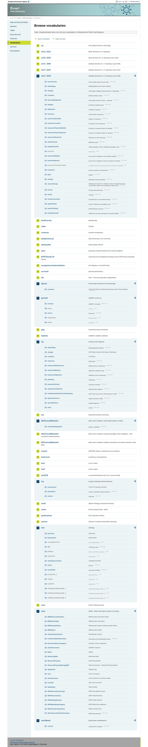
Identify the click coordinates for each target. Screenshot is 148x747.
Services (13, 47)
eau (49, 547)
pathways (51, 379)
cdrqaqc (50, 91)
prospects (51, 170)
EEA (19, 1)
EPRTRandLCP (47, 257)
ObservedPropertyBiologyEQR (58, 665)
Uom (49, 674)
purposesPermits (54, 384)
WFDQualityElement (55, 700)
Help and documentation (19, 22)
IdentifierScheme (53, 648)
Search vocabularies (44, 39)
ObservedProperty (54, 661)
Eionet (19, 18)
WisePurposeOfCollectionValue (58, 713)
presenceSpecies (54, 160)
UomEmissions (53, 678)
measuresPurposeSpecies (57, 132)
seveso (44, 522)
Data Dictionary (27, 18)
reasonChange (53, 184)
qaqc (49, 174)
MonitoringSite (53, 656)
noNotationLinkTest (54, 561)
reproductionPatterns (55, 389)
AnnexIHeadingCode (55, 426)
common (45, 233)
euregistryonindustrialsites (53, 265)
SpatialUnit (51, 669)
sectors (50, 496)
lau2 (43, 469)
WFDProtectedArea (54, 696)
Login (119, 1)
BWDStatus (52, 630)
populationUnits (53, 146)
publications (46, 516)
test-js (50, 565)
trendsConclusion (54, 199)
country (50, 726)
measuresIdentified (54, 118)
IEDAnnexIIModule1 (49, 421)
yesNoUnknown (53, 213)
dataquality (46, 245)
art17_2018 (46, 76)
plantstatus (51, 491)
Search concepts (60, 39)
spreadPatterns (53, 403)
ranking (50, 179)
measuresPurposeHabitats (57, 128)
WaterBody (51, 687)
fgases (44, 284)
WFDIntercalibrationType (56, 691)
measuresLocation (54, 123)
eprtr (43, 251)
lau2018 (44, 475)
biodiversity (46, 220)
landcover (45, 457)
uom (43, 605)
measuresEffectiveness (56, 365)
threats (50, 190)
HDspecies (51, 109)
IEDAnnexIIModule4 (49, 442)
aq (42, 46)
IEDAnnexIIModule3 (49, 434)
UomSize (51, 683)
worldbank (45, 720)
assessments (52, 82)
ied (42, 415)
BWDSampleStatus (54, 625)
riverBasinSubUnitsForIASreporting (60, 393)
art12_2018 (46, 58)
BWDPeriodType (53, 621)
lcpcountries (52, 487)
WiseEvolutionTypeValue (56, 709)
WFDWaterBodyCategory (56, 704)
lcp (42, 481)
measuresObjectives (55, 375)
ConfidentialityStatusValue (57, 639)
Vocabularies (15, 43)
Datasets (13, 26)
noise (43, 509)
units (49, 407)
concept (50, 304)
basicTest (51, 533)
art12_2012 (46, 52)
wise (43, 611)
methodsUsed (52, 142)
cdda (43, 226)
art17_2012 (46, 70)
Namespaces (15, 51)
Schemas (13, 38)
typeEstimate (52, 204)
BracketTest (52, 538)
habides (44, 336)
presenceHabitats (54, 156)
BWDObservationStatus (56, 617)
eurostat (44, 271)
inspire (44, 451)
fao (42, 278)
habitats (50, 105)
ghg (43, 330)
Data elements (15, 34)
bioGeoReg (51, 86)
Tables (12, 30)
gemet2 (44, 298)
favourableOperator (54, 100)
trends (50, 194)
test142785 (51, 570)
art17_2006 (46, 64)
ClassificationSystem (55, 634)
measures (51, 114)
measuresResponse (55, 137)
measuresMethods (54, 370)
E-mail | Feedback (16, 740)
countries (51, 95)
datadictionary (47, 239)
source (50, 313)
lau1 (43, 463)
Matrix (50, 652)
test (42, 528)
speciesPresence (54, 398)
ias (42, 342)
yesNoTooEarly (53, 208)
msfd (43, 503)
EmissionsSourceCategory (57, 643)
